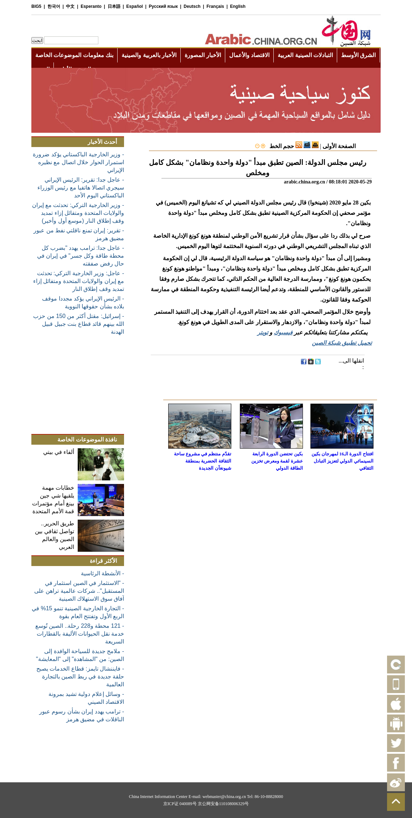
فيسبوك (283, 332)
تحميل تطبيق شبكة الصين (342, 343)
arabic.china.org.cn (304, 182)
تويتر (262, 332)
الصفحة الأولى (339, 146)
